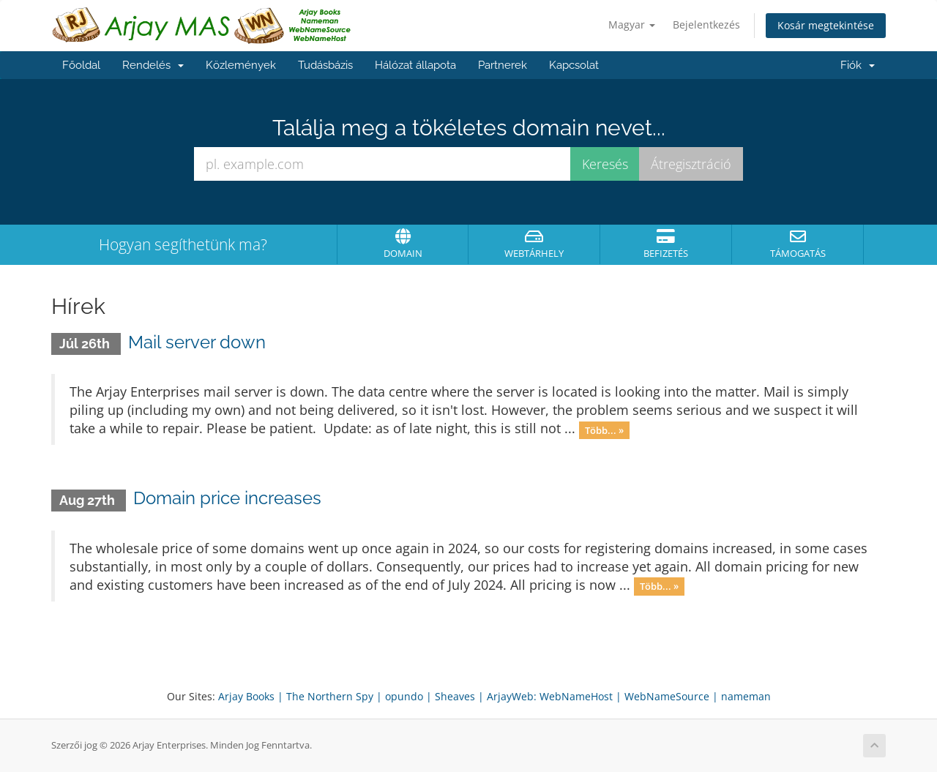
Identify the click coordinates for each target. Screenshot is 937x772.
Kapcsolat (574, 65)
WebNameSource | (671, 696)
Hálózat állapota (415, 65)
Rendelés (153, 65)
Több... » (604, 429)
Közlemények (241, 65)
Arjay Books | (250, 696)
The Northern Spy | (334, 696)
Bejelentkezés (706, 24)
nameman (746, 696)
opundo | (408, 696)
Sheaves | (459, 696)
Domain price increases (227, 498)
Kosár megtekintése (825, 25)
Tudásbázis (325, 65)
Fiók (857, 65)
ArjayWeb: (512, 696)
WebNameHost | (580, 696)
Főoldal (81, 65)
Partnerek (502, 65)
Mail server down (197, 342)
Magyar (631, 24)
